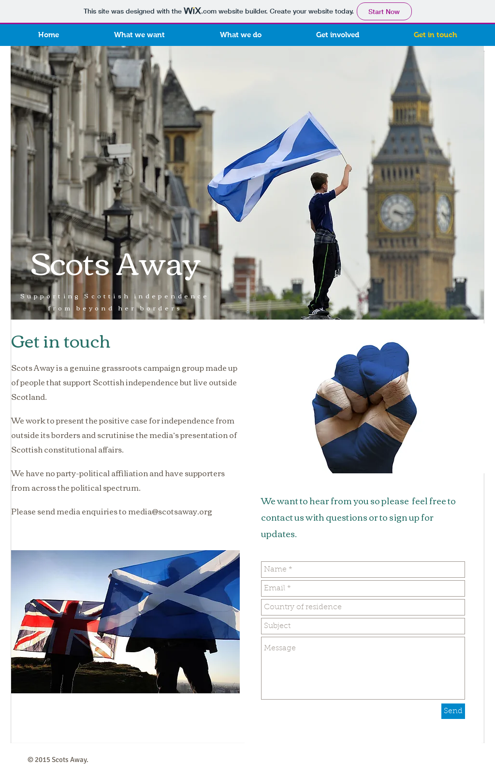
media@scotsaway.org (170, 511)
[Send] (453, 711)
